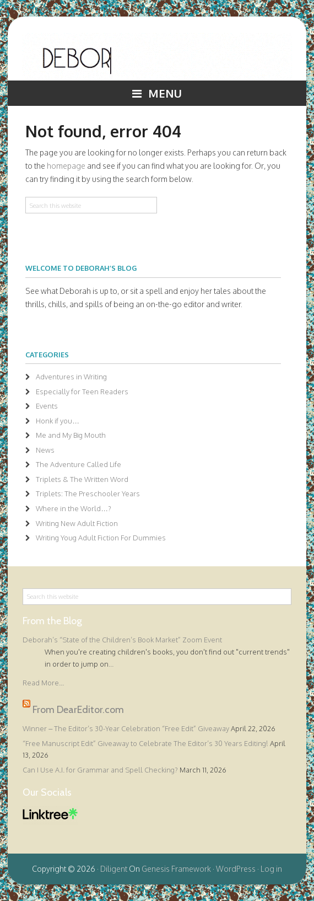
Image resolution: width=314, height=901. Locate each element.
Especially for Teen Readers (82, 391)
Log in (271, 868)
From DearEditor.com (78, 710)
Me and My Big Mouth (71, 435)
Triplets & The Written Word (82, 479)
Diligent (113, 868)
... (111, 663)
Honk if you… (57, 420)
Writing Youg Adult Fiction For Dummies (101, 537)
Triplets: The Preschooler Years (88, 493)
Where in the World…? (73, 508)
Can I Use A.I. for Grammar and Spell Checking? (100, 769)
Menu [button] (165, 93)
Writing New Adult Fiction (77, 523)
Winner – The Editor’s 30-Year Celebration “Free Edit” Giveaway (126, 728)
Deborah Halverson (157, 56)
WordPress (236, 868)
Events (47, 405)
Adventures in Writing (71, 376)
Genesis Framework (176, 868)
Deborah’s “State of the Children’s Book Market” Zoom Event (122, 639)
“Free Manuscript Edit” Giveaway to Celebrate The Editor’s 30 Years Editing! (145, 743)
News (45, 450)
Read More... (43, 682)
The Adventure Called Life (78, 464)
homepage (66, 165)
